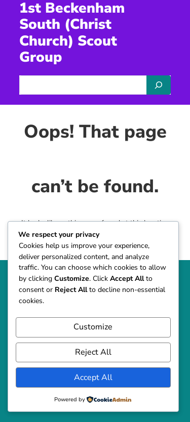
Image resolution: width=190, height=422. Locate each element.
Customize (92, 326)
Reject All (93, 352)
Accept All (93, 377)
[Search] (158, 85)
